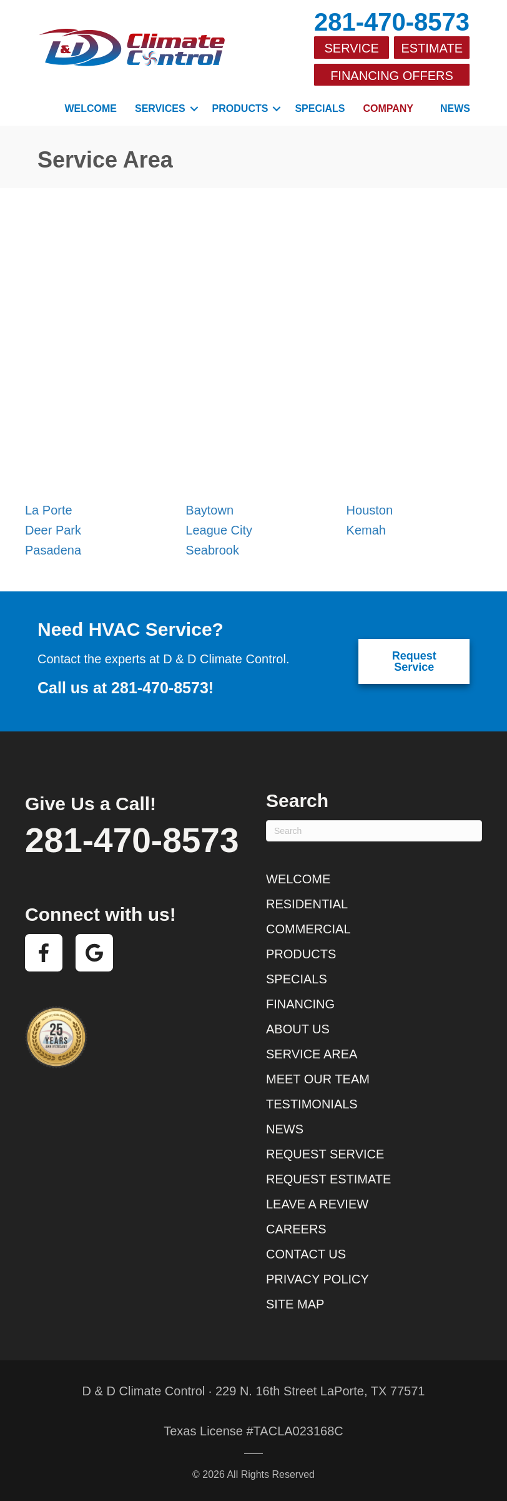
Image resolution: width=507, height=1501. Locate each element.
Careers (296, 1228)
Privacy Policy (317, 1278)
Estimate (432, 48)
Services (160, 108)
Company (388, 108)
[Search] (374, 830)
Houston (370, 509)
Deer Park (53, 529)
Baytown (209, 509)
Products (240, 108)
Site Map (295, 1303)
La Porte (48, 509)
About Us (298, 1028)
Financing (300, 1003)
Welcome (90, 108)
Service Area (311, 1053)
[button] (194, 108)
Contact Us (306, 1253)
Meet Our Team (318, 1078)
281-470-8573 (392, 22)
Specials (320, 108)
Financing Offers (391, 75)
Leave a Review (317, 1203)
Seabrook (212, 549)
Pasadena (53, 549)
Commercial (308, 928)
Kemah (366, 529)
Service (351, 48)
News (455, 108)
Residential (307, 903)
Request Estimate (328, 1178)
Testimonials (312, 1103)
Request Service (325, 1153)
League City (218, 529)
